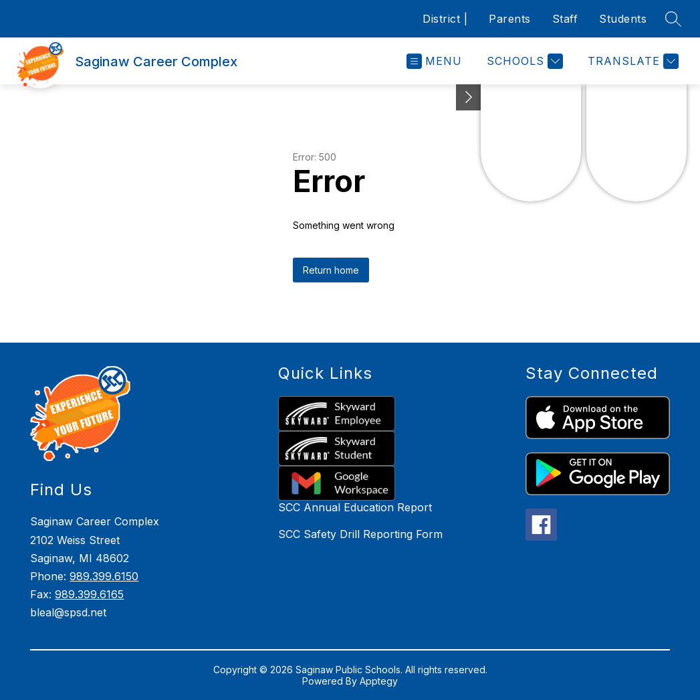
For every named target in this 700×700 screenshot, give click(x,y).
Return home (331, 270)
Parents (510, 18)
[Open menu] (434, 61)
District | (445, 18)
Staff (565, 18)
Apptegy (379, 681)
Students (623, 18)
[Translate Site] (631, 61)
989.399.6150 (104, 576)
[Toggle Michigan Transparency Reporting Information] (468, 97)
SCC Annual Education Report (355, 507)
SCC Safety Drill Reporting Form (360, 534)
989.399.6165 (89, 594)
